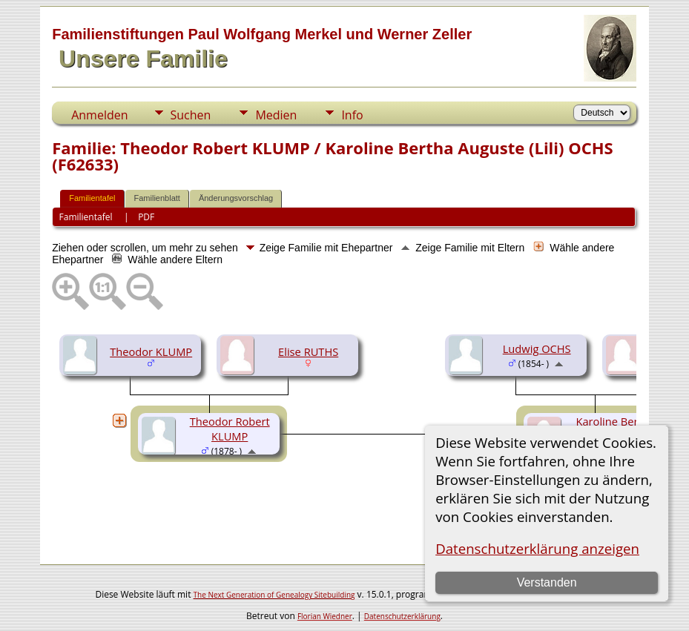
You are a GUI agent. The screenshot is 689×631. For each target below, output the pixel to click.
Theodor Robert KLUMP (230, 428)
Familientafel (92, 198)
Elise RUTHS (308, 351)
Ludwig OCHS (537, 348)
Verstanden (547, 582)
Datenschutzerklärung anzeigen (537, 548)
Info (352, 115)
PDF (146, 217)
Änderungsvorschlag (236, 198)
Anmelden (99, 115)
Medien (276, 115)
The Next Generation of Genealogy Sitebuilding (274, 594)
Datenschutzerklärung (402, 616)
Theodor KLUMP (151, 351)
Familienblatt (157, 198)
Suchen (191, 115)
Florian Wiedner (324, 616)
